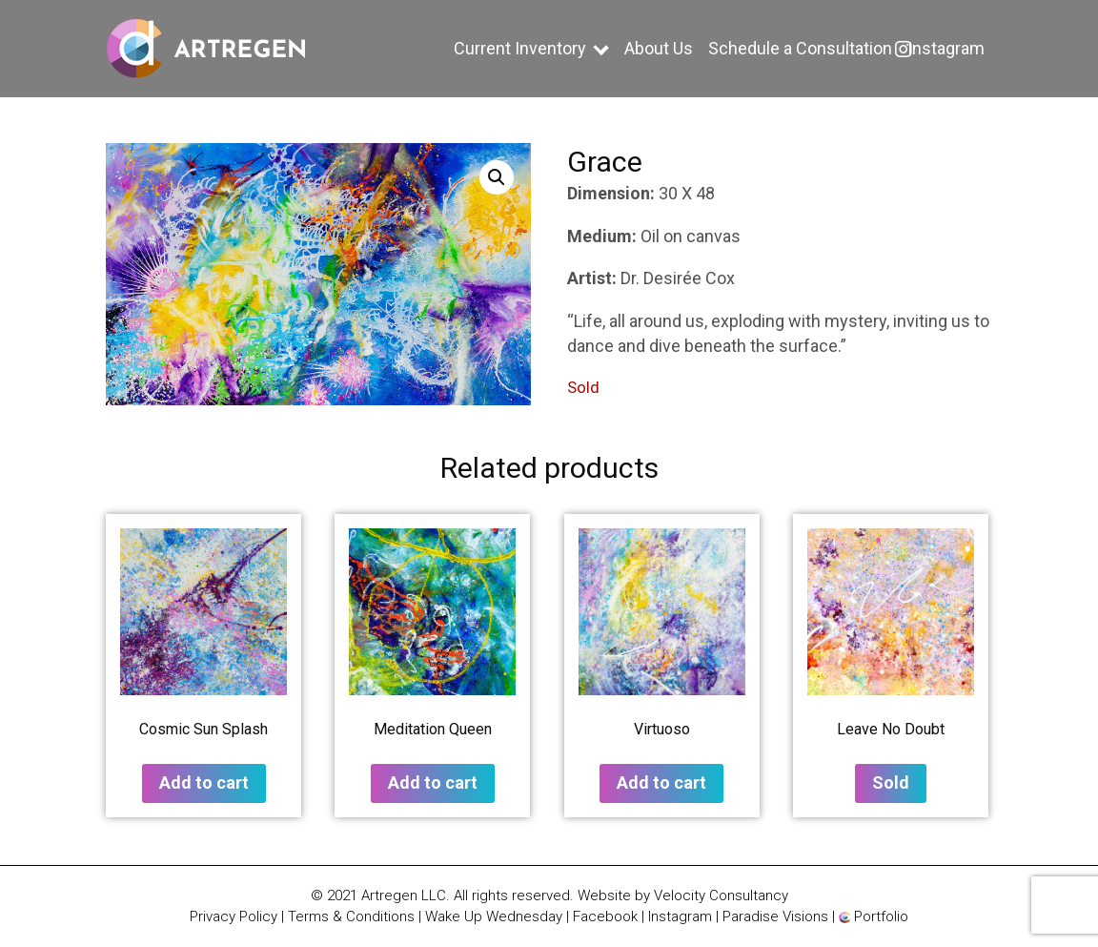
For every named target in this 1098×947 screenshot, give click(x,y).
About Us (658, 48)
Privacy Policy (233, 916)
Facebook (605, 916)
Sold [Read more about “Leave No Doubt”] (890, 782)
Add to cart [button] (204, 782)
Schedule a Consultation (800, 48)
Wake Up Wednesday (493, 916)
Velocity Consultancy (721, 895)
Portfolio (873, 916)
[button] (496, 177)
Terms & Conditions (351, 916)
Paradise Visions (775, 916)
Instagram (946, 48)
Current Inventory (520, 48)
